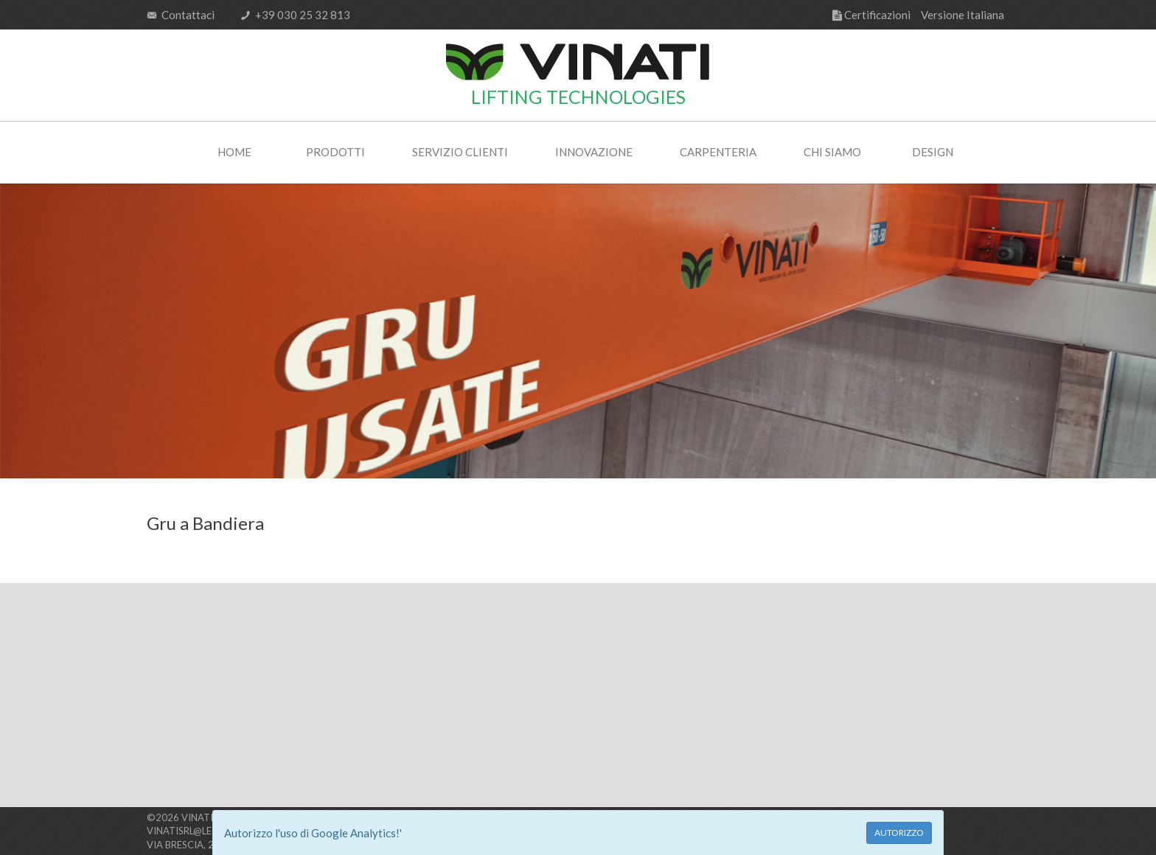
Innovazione (594, 151)
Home (234, 151)
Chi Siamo (832, 151)
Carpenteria (718, 151)
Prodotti (335, 151)
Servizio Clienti (460, 151)
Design (932, 151)
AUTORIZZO (899, 832)
